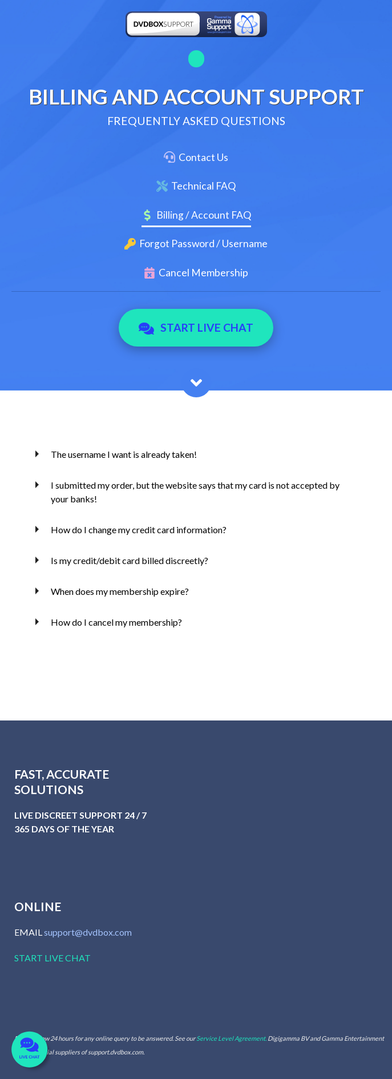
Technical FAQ (203, 186)
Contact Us (203, 157)
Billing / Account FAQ (203, 215)
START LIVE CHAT (52, 957)
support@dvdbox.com (88, 932)
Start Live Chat (196, 328)
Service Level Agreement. (231, 1038)
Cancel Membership (203, 273)
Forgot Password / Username (203, 243)
